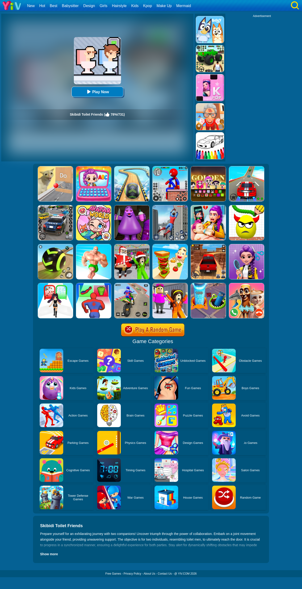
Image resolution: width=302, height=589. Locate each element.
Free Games (113, 573)
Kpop (147, 6)
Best (53, 6)
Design (89, 6)
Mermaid (183, 6)
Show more (49, 554)
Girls (103, 6)
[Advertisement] (261, 89)
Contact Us (165, 573)
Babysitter (70, 6)
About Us (149, 573)
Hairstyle (119, 6)
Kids (134, 6)
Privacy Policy (132, 573)
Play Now (97, 92)
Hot (42, 6)
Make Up (164, 6)
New (31, 6)
